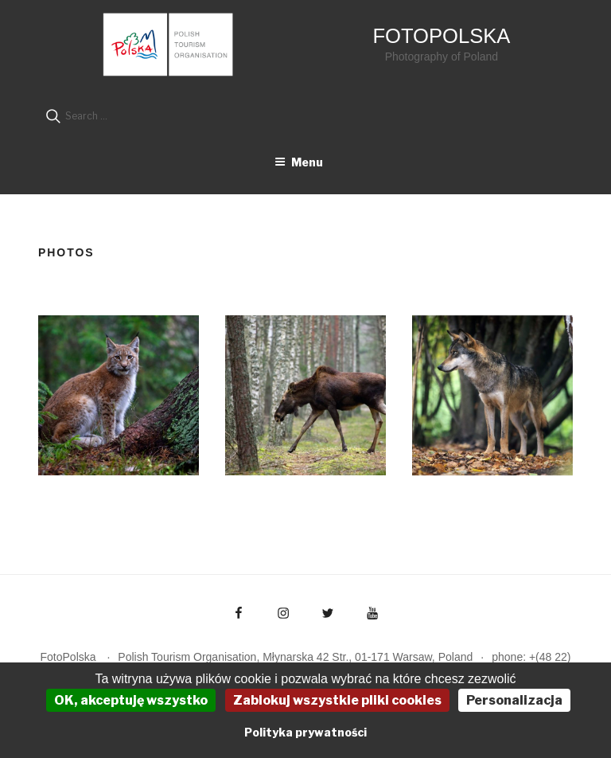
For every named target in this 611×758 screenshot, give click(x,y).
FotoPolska (441, 36)
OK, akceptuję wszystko (131, 700)
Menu (298, 162)
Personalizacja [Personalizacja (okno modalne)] (514, 700)
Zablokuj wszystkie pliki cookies (337, 700)
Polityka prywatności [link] (305, 732)
